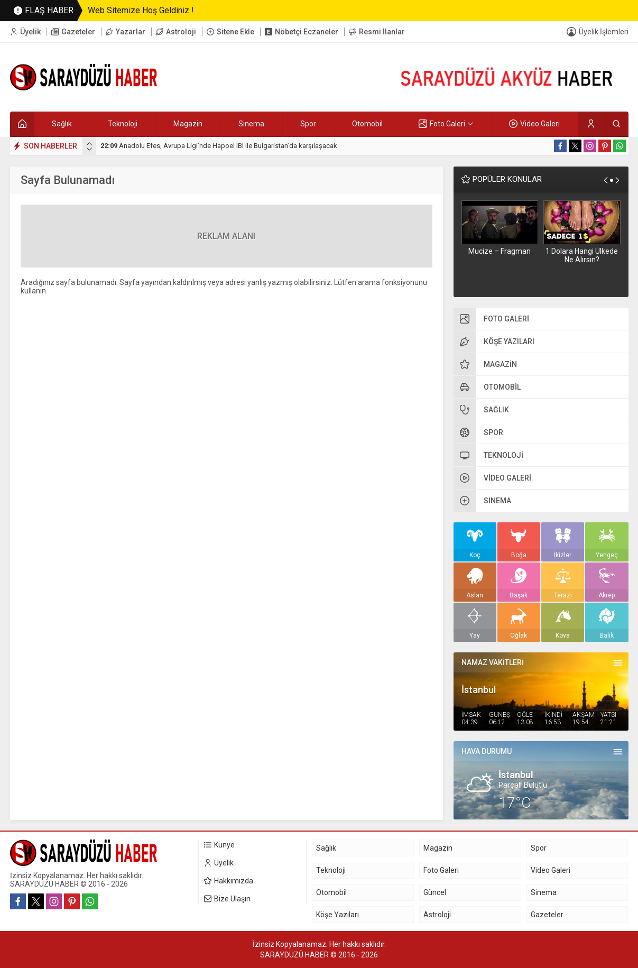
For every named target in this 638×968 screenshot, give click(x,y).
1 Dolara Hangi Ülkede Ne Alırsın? (581, 255)
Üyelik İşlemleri (603, 31)
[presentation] (89, 143)
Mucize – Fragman (499, 251)
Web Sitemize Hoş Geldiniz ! (141, 10)
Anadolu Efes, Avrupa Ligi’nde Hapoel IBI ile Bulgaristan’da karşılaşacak (218, 146)
